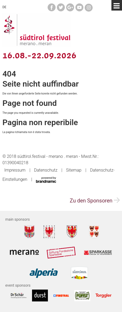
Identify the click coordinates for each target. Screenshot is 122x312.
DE (4, 7)
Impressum (14, 170)
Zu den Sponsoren (95, 200)
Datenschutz (45, 170)
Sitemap (73, 170)
